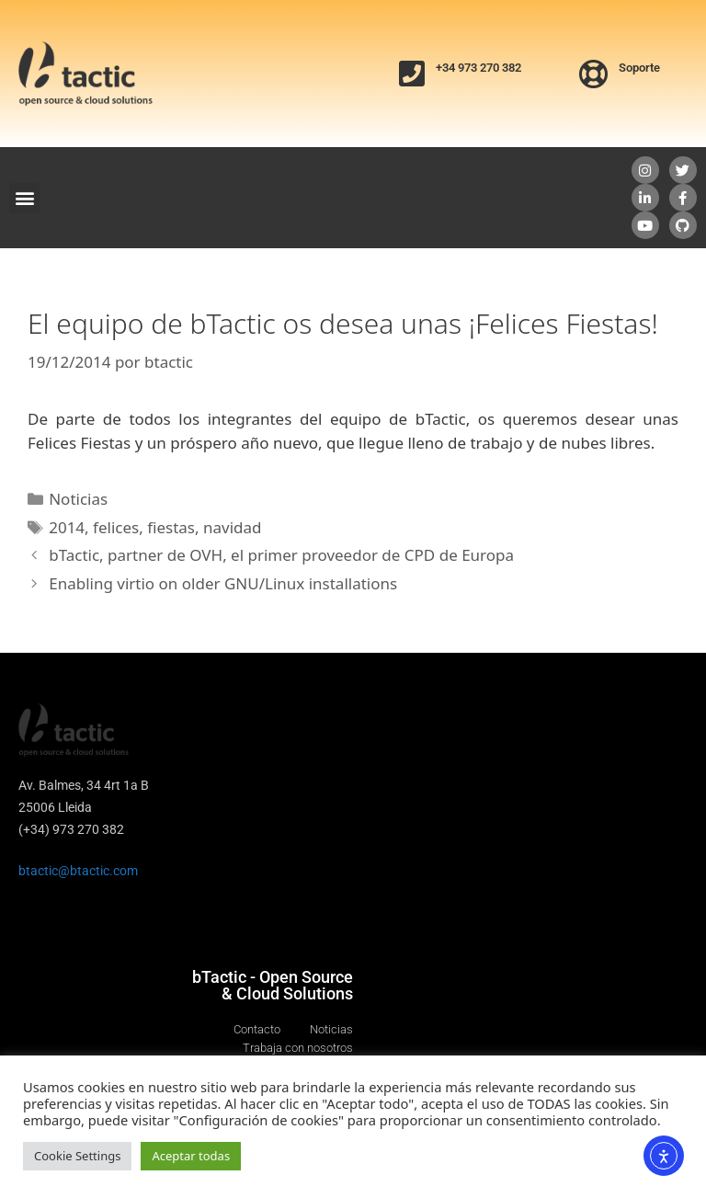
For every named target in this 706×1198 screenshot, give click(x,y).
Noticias (78, 498)
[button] (24, 198)
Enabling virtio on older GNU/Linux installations (223, 583)
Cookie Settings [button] (77, 1155)
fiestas (171, 527)
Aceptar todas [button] (191, 1155)
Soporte (639, 67)
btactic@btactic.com (78, 870)
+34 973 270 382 (478, 67)
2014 (67, 527)
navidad (232, 527)
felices (116, 527)
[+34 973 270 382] (412, 73)
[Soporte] (594, 73)
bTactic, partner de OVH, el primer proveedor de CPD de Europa (281, 554)
